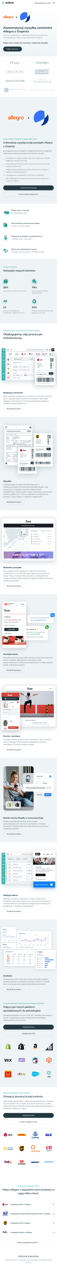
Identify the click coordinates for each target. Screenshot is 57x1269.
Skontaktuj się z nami (43, 3)
